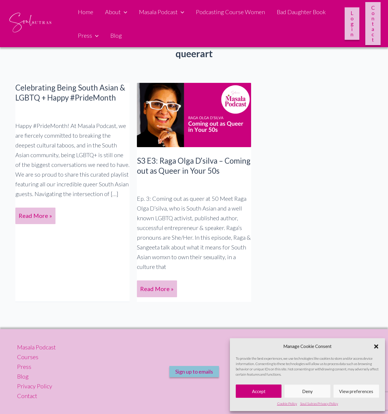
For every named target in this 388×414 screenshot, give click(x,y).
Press (88, 35)
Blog (116, 35)
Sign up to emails (194, 371)
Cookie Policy (287, 403)
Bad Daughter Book (301, 11)
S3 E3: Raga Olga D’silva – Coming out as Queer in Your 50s (194, 165)
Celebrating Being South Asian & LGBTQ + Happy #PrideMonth (70, 92)
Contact (373, 23)
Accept (259, 391)
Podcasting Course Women (230, 11)
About (116, 12)
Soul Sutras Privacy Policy (319, 403)
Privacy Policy (34, 386)
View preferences (356, 391)
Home (85, 11)
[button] (376, 346)
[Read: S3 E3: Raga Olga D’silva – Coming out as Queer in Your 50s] (194, 114)
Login (352, 23)
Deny (307, 391)
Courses (27, 356)
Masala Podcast (161, 12)
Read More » (36, 217)
